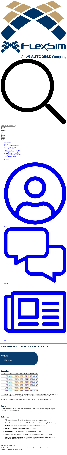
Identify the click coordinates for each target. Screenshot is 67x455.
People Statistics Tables (42, 399)
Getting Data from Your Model (12, 154)
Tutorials (6, 144)
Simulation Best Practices (11, 147)
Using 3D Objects (9, 148)
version (3, 127)
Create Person (35, 408)
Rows (5, 358)
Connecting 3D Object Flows (12, 150)
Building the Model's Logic (11, 151)
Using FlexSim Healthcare (11, 156)
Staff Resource (51, 394)
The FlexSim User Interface (11, 145)
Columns (6, 359)
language (3, 130)
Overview (6, 356)
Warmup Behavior (8, 362)
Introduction (7, 142)
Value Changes (8, 360)
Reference (6, 157)
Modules (6, 159)
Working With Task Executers (12, 153)
